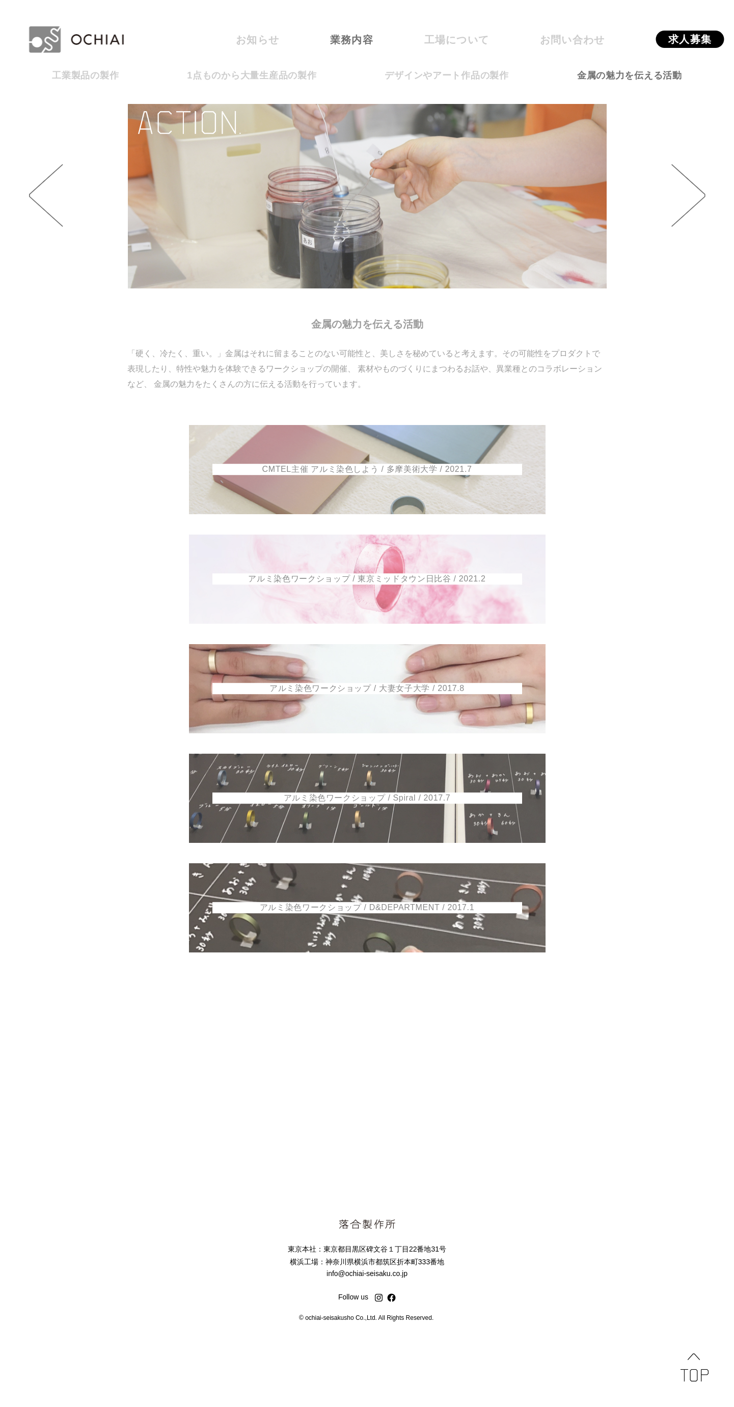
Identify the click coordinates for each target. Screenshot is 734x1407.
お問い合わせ (572, 39)
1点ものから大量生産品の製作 (251, 75)
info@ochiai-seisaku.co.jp (367, 1273)
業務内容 (351, 39)
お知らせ (257, 39)
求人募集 (690, 39)
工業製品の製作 (85, 75)
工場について (456, 39)
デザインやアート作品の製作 (446, 75)
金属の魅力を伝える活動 (629, 75)
